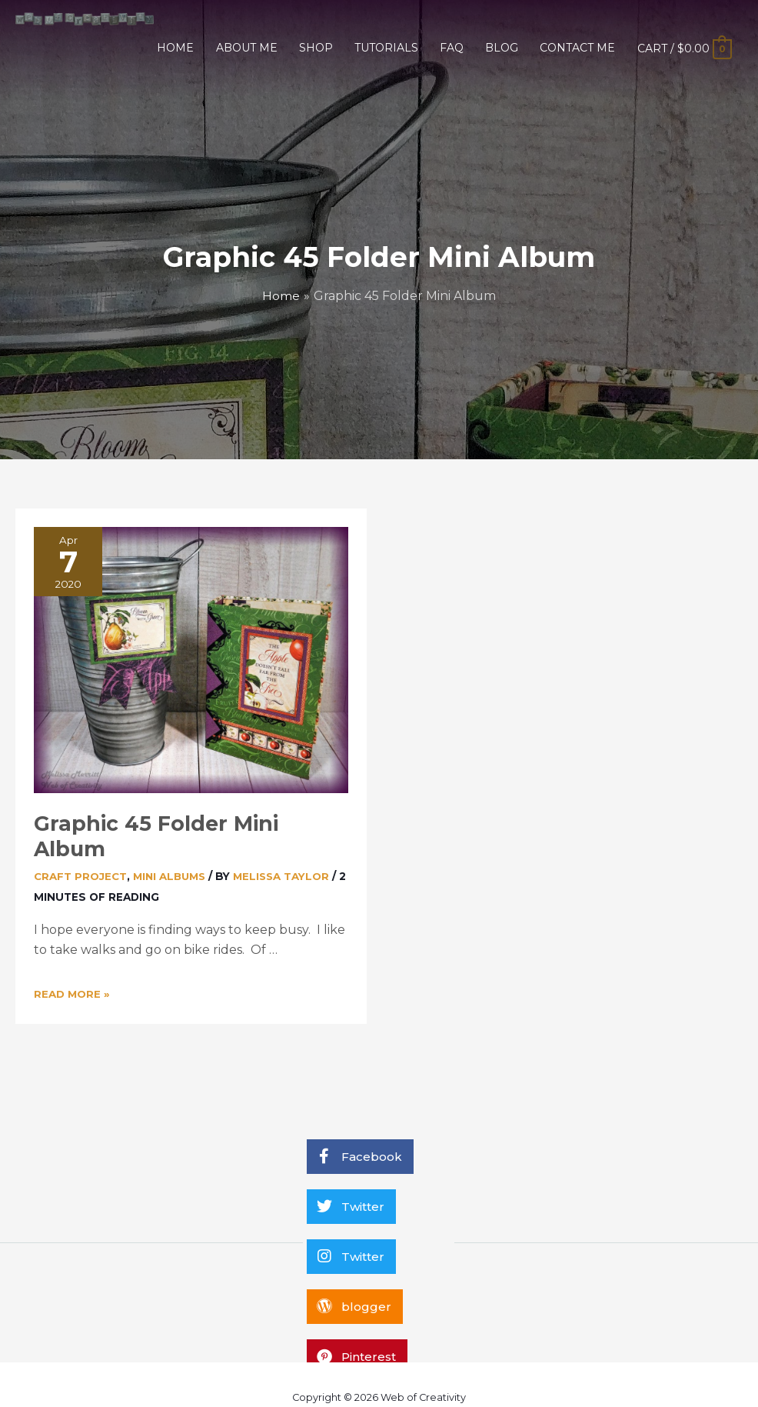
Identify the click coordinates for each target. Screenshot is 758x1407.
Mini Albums (171, 850)
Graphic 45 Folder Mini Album (187, 823)
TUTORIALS (386, 48)
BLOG (501, 48)
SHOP (316, 48)
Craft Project (80, 850)
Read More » (72, 968)
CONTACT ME (577, 48)
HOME (175, 48)
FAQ (452, 48)
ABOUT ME (247, 48)
